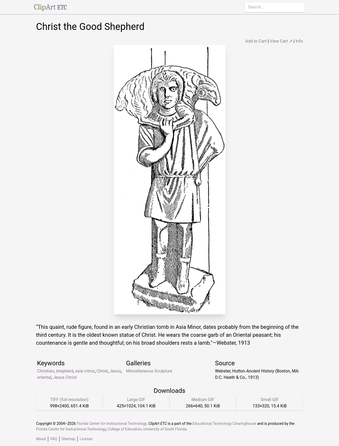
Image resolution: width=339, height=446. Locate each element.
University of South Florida (164, 429)
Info (299, 41)
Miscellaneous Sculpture (149, 371)
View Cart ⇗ (281, 41)
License (86, 439)
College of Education (125, 429)
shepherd (64, 371)
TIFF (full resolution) (69, 399)
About (41, 439)
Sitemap (68, 439)
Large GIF (136, 399)
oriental (44, 377)
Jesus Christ (65, 377)
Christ (102, 371)
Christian (45, 371)
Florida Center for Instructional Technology (111, 423)
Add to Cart (256, 41)
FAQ (53, 439)
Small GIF (270, 399)
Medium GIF (202, 399)
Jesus (115, 371)
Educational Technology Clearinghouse (224, 423)
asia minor (85, 371)
